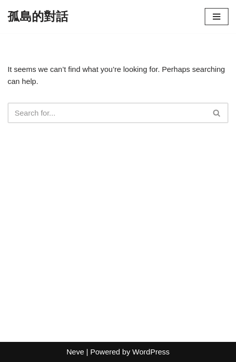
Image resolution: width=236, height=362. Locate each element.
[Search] (107, 113)
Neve (75, 351)
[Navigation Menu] (216, 16)
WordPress (150, 351)
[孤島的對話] (38, 16)
